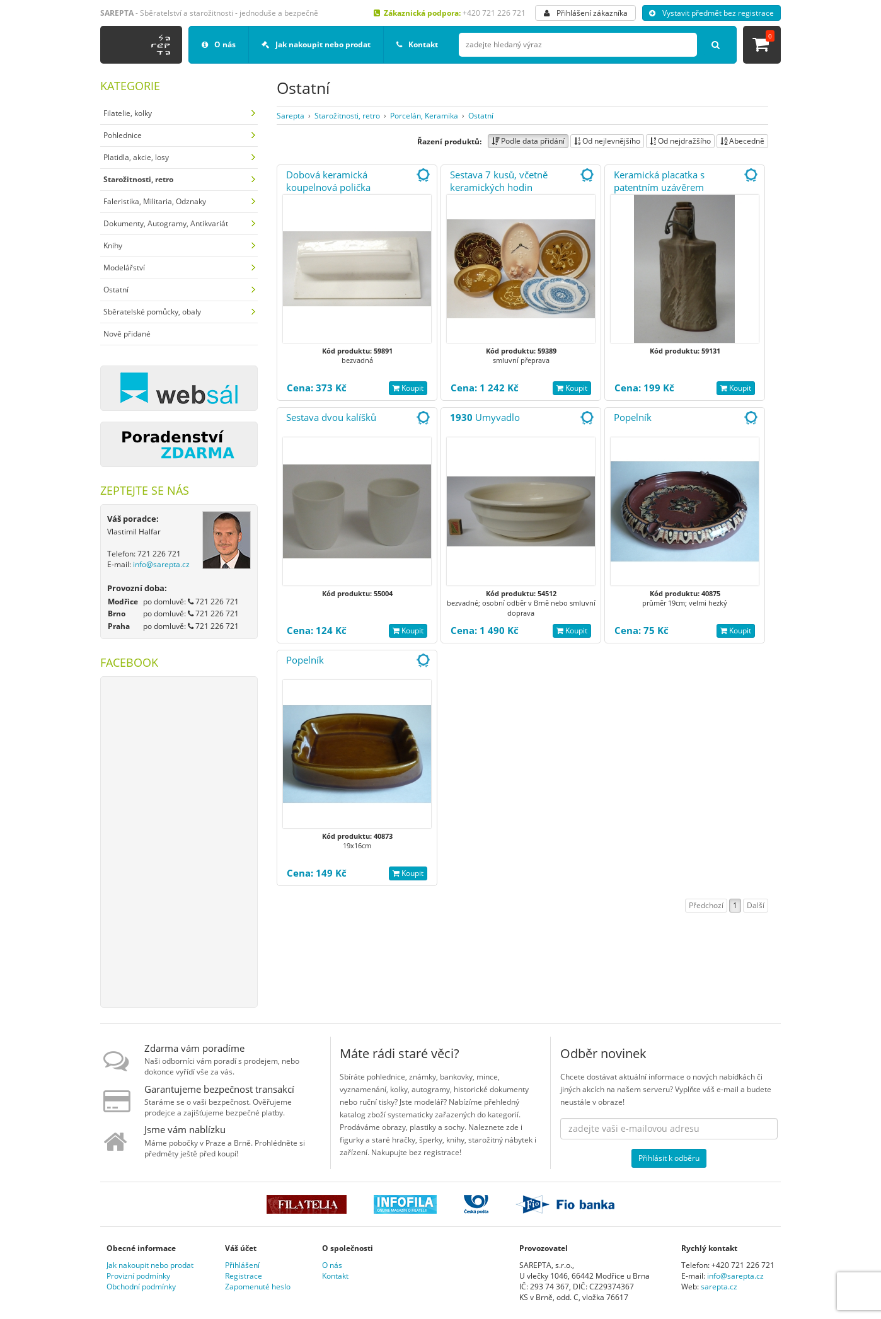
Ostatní (116, 289)
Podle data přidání (528, 140)
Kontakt (417, 44)
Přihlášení (242, 1265)
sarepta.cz (719, 1286)
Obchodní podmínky (141, 1286)
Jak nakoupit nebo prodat (316, 44)
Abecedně (742, 140)
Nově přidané (127, 333)
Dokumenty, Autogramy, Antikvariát (165, 223)
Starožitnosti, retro (347, 115)
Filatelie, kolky (127, 113)
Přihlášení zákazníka (586, 13)
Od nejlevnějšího (607, 140)
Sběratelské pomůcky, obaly (152, 311)
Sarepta (290, 115)
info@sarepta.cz (161, 564)
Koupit (408, 388)
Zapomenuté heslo (258, 1286)
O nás (219, 44)
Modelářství (124, 267)
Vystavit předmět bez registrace (711, 13)
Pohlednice (122, 135)
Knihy (112, 245)
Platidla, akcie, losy (136, 157)
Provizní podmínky (138, 1275)
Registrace (243, 1275)
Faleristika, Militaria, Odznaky (154, 201)
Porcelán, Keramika (424, 115)
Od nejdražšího (680, 140)
